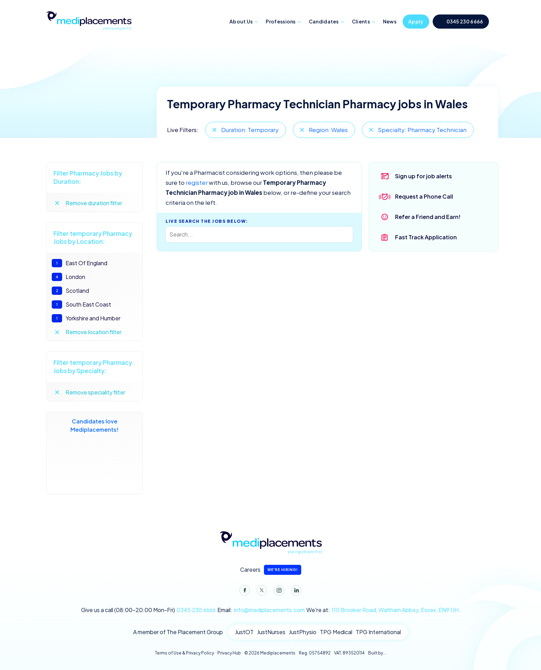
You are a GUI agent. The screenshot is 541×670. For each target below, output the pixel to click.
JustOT (244, 632)
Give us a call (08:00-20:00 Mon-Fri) (148, 610)
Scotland (70, 291)
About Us (241, 21)
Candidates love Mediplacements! (94, 453)
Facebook (243, 592)
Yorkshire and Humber (86, 318)
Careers (270, 570)
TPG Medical (336, 632)
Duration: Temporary (250, 129)
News (389, 21)
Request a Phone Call (424, 196)
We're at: (383, 610)
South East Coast (81, 304)
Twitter (260, 592)
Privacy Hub (229, 653)
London (68, 277)
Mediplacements (89, 20)
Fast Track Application (426, 237)
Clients (361, 21)
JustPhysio (302, 632)
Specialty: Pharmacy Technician (422, 129)
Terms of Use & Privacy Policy (184, 653)
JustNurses (271, 632)
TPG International (378, 632)
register (197, 182)
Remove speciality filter (95, 392)
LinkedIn (295, 592)
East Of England (79, 263)
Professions (280, 21)
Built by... (377, 653)
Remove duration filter (94, 203)
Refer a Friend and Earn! (428, 216)
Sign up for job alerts (423, 176)
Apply (416, 21)
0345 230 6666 (464, 21)
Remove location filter (93, 332)
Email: (261, 610)
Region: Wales (328, 129)
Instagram (278, 592)
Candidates (324, 21)
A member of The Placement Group (178, 632)
